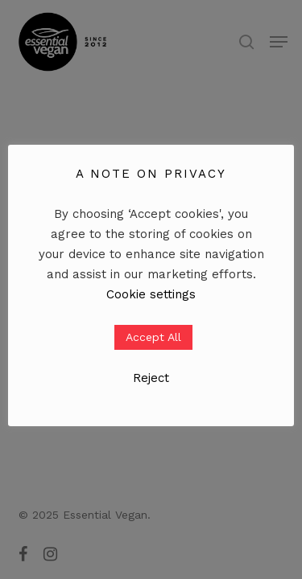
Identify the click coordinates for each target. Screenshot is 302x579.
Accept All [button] (153, 337)
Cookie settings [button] (151, 294)
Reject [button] (151, 378)
